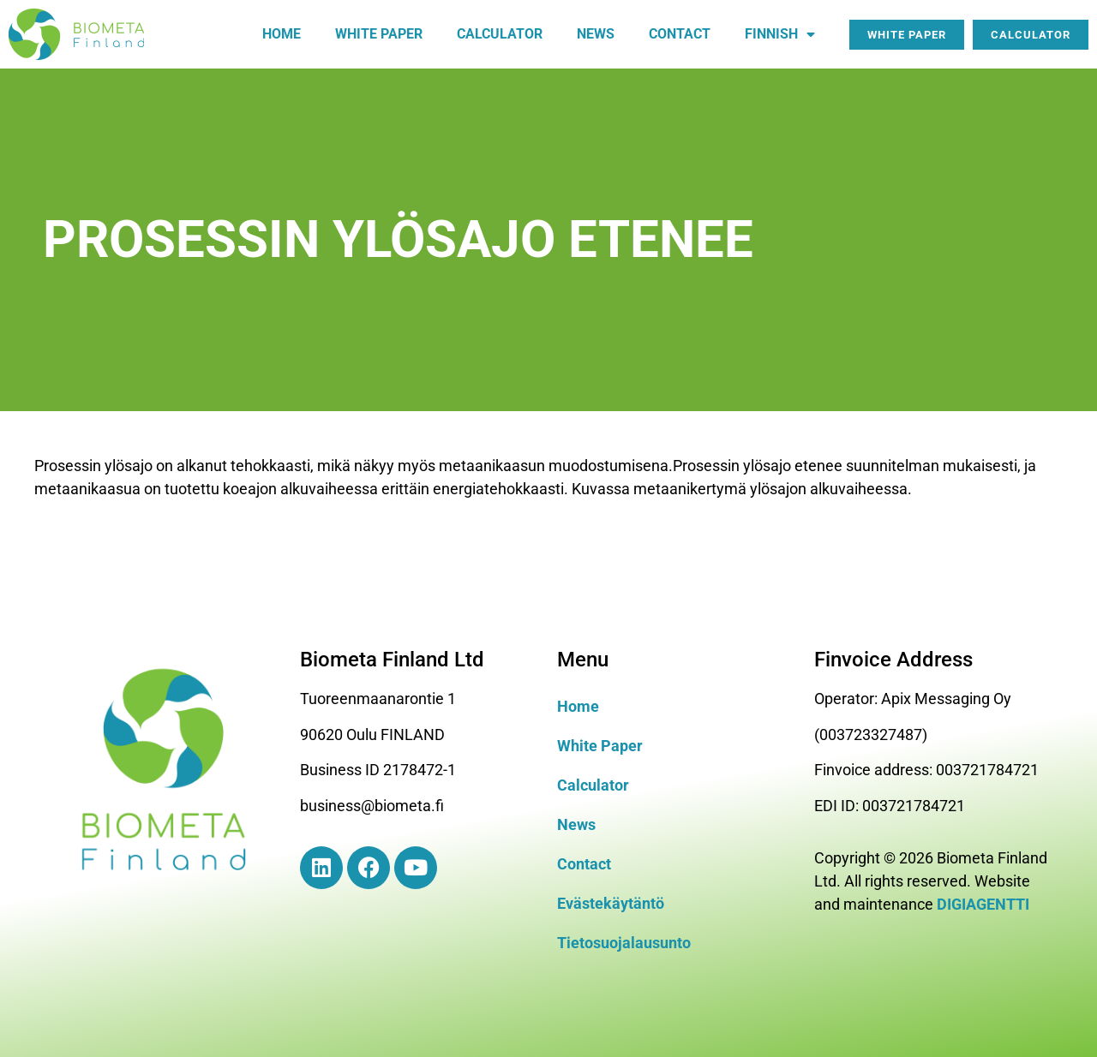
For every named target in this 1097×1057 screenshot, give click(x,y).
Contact (679, 34)
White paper (379, 34)
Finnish (780, 34)
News (595, 34)
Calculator (500, 34)
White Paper (600, 746)
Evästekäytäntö (610, 903)
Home (281, 34)
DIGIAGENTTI (983, 904)
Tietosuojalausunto (624, 943)
